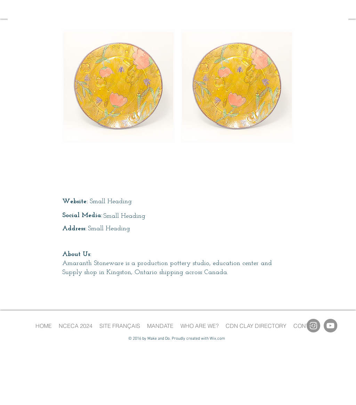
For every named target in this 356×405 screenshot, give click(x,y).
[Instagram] (313, 325)
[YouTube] (330, 325)
